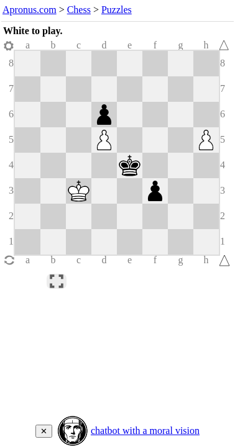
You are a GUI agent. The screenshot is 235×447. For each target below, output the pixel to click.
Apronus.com (29, 9)
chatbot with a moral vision (145, 430)
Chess (79, 9)
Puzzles (116, 9)
